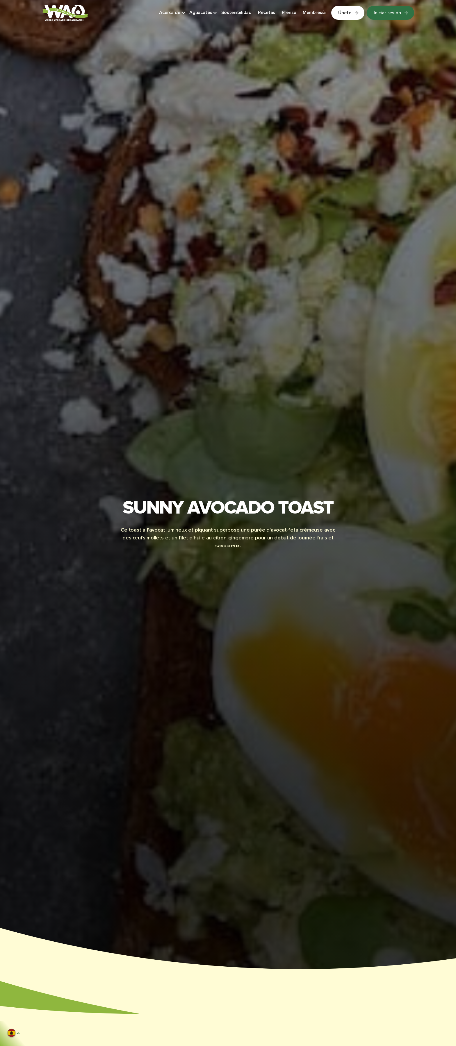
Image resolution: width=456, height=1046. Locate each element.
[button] (172, 13)
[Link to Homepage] (65, 13)
